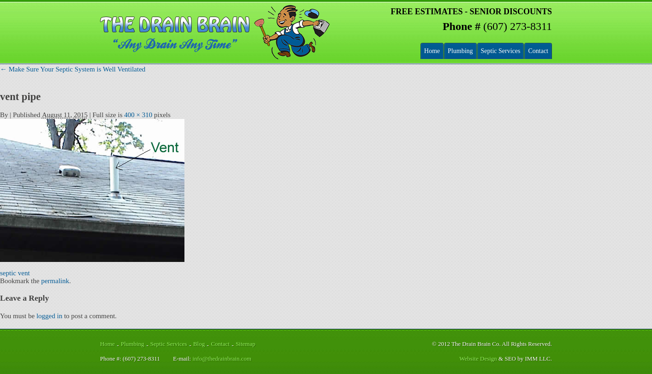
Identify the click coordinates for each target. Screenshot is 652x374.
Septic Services (501, 50)
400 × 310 (138, 115)
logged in (49, 316)
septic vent (15, 273)
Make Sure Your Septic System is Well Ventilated (72, 69)
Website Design (478, 358)
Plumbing (460, 50)
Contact (538, 50)
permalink (55, 281)
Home (432, 50)
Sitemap (245, 343)
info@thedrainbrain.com (221, 358)
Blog (199, 343)
